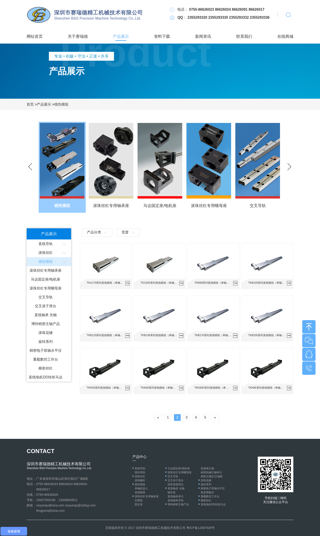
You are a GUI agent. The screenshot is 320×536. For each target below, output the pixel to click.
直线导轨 (45, 244)
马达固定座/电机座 (45, 279)
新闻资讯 (203, 36)
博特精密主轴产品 (45, 324)
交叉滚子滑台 (45, 306)
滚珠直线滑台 (176, 484)
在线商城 (285, 36)
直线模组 (140, 492)
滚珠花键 (45, 333)
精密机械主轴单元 (211, 472)
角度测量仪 (207, 492)
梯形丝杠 (45, 368)
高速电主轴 (207, 468)
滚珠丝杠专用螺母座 (46, 288)
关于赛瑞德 (78, 36)
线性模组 (61, 104)
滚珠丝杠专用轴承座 (46, 270)
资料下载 (162, 36)
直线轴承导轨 (176, 500)
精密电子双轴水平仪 (46, 350)
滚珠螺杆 (140, 480)
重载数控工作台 (45, 359)
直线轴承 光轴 (45, 315)
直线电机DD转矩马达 (45, 377)
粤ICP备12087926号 (200, 528)
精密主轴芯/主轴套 (212, 476)
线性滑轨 (140, 472)
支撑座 (139, 500)
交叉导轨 (45, 297)
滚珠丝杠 (45, 253)
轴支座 (172, 492)
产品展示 (121, 36)
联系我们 (244, 36)
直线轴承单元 (176, 496)
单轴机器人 (141, 488)
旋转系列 (45, 341)
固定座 (139, 504)
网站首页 (35, 36)
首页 (30, 104)
